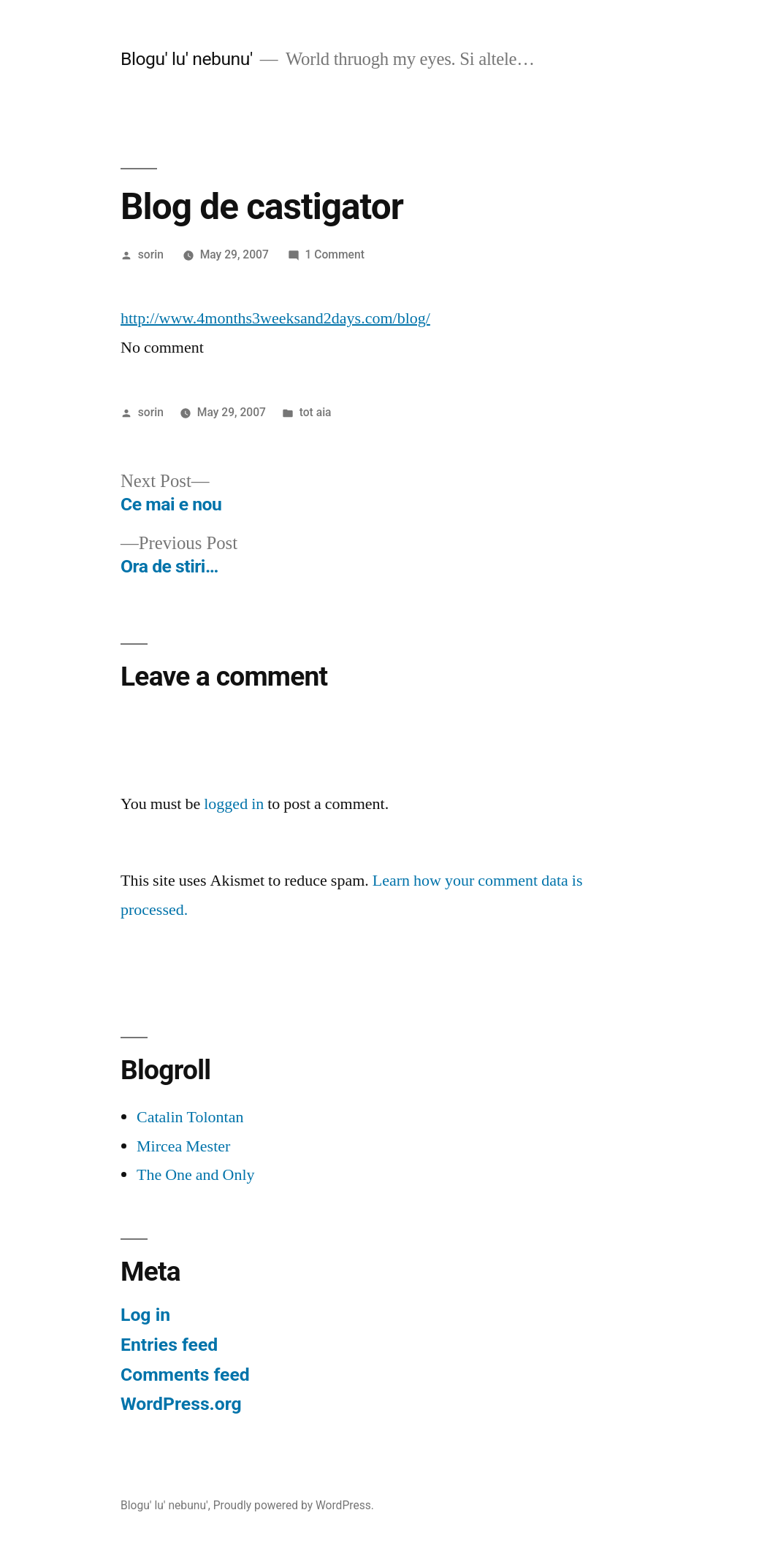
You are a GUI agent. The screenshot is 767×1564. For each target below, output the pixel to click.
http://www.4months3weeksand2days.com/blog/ (275, 318)
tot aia (315, 412)
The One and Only (196, 1175)
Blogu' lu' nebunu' (187, 58)
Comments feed (185, 1374)
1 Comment (335, 254)
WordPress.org (181, 1403)
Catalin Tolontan (190, 1117)
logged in (234, 804)
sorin (151, 254)
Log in (145, 1314)
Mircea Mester (183, 1146)
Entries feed (169, 1344)
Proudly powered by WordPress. (293, 1505)
